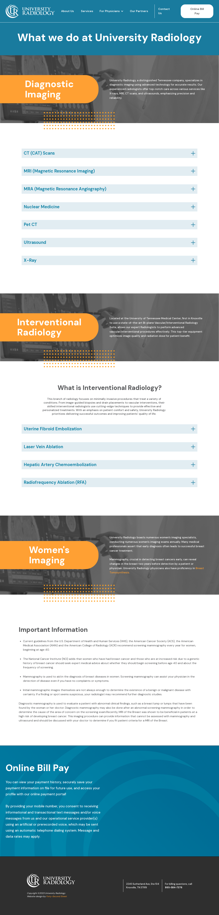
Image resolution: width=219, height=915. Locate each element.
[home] (30, 11)
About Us (67, 11)
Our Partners (139, 11)
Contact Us (164, 11)
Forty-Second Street (56, 896)
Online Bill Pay (197, 11)
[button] (111, 11)
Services (87, 11)
